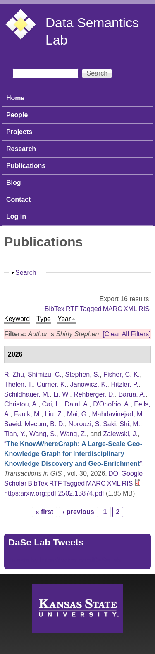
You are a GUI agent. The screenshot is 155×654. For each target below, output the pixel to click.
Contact (18, 199)
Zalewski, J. (120, 433)
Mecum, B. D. (45, 423)
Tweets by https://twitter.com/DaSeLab (64, 560)
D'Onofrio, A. (111, 404)
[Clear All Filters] (126, 334)
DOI (114, 473)
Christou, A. (21, 404)
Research (21, 148)
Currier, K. (52, 384)
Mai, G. (77, 414)
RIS (144, 308)
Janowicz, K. (88, 384)
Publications (25, 165)
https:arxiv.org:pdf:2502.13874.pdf (54, 493)
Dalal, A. (77, 404)
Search (25, 272)
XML (130, 308)
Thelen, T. (18, 384)
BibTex (54, 308)
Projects (19, 131)
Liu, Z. (54, 414)
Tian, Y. (15, 433)
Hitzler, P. (124, 384)
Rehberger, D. (94, 394)
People (17, 114)
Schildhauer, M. (27, 394)
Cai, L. (51, 404)
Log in (16, 216)
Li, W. (61, 394)
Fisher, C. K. (121, 374)
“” (73, 453)
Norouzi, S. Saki (92, 423)
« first (45, 511)
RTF (72, 308)
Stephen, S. (82, 374)
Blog (13, 182)
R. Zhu (14, 374)
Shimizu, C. (45, 374)
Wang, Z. (73, 433)
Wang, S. (42, 433)
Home (15, 98)
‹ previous (78, 511)
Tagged (91, 308)
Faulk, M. (27, 414)
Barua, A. (132, 394)
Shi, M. (129, 423)
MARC (112, 308)
